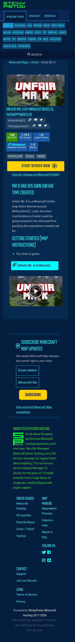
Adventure (21, 32)
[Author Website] (32, 120)
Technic (24, 536)
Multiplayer (18, 156)
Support (24, 573)
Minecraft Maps (18, 17)
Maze (48, 39)
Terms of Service (29, 594)
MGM (32, 26)
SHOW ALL (11, 26)
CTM (43, 39)
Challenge (58, 39)
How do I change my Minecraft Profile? (38, 174)
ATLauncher (26, 515)
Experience (27, 46)
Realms (10, 32)
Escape (65, 32)
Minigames (23, 26)
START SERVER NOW (42, 166)
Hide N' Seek (12, 46)
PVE (17, 39)
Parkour (40, 26)
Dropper (24, 39)
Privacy (23, 601)
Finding (34, 39)
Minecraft (37, 16)
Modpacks (52, 16)
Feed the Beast (28, 522)
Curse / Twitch (28, 529)
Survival (55, 32)
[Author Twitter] (44, 120)
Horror (32, 32)
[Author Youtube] (38, 120)
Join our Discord (29, 580)
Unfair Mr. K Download (34, 265)
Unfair (9, 39)
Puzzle (40, 32)
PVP (47, 32)
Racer (49, 26)
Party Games (60, 26)
